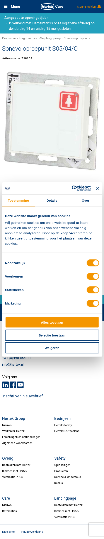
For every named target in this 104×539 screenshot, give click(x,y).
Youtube (20, 385)
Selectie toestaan (52, 335)
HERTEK (52, 6)
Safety (59, 458)
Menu (15, 7)
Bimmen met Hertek (14, 471)
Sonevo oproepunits (77, 38)
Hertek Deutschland (67, 431)
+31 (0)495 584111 (17, 358)
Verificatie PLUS (12, 477)
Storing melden (89, 6)
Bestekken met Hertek (16, 465)
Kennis (58, 483)
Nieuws (7, 425)
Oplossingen (62, 465)
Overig (7, 458)
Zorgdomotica (28, 38)
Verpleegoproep (50, 38)
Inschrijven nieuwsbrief (22, 396)
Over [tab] (85, 200)
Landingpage (65, 498)
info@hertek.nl (13, 365)
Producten (9, 38)
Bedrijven (62, 418)
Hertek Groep (13, 418)
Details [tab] (52, 200)
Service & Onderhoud (67, 477)
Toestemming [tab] (18, 200)
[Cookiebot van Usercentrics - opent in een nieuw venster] (72, 188)
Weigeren (52, 348)
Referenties (9, 511)
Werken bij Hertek (13, 431)
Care (6, 498)
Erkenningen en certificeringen (21, 437)
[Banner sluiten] (97, 188)
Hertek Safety (63, 425)
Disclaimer (8, 531)
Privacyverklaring (32, 531)
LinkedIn (5, 385)
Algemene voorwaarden (17, 443)
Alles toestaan (52, 322)
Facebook (13, 385)
